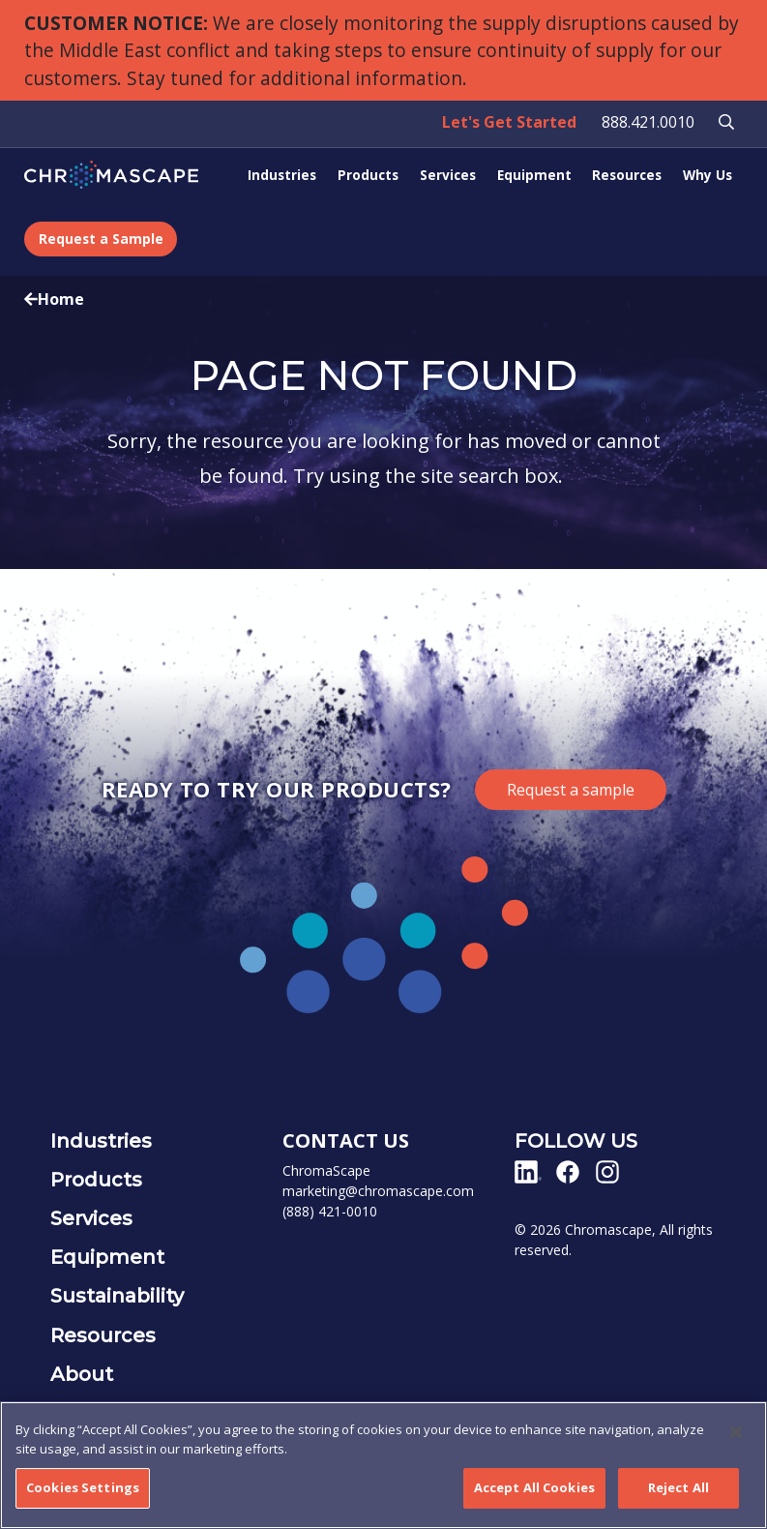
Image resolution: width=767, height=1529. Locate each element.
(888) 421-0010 (329, 1211)
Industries (282, 174)
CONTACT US (345, 1140)
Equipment (534, 174)
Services (448, 174)
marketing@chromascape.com (378, 1191)
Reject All (678, 1488)
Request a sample (570, 789)
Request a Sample (101, 238)
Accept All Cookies (534, 1488)
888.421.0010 (648, 122)
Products (368, 174)
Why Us (707, 174)
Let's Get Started (509, 122)
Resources (627, 174)
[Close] (736, 1433)
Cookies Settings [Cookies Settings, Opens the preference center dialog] (82, 1488)
